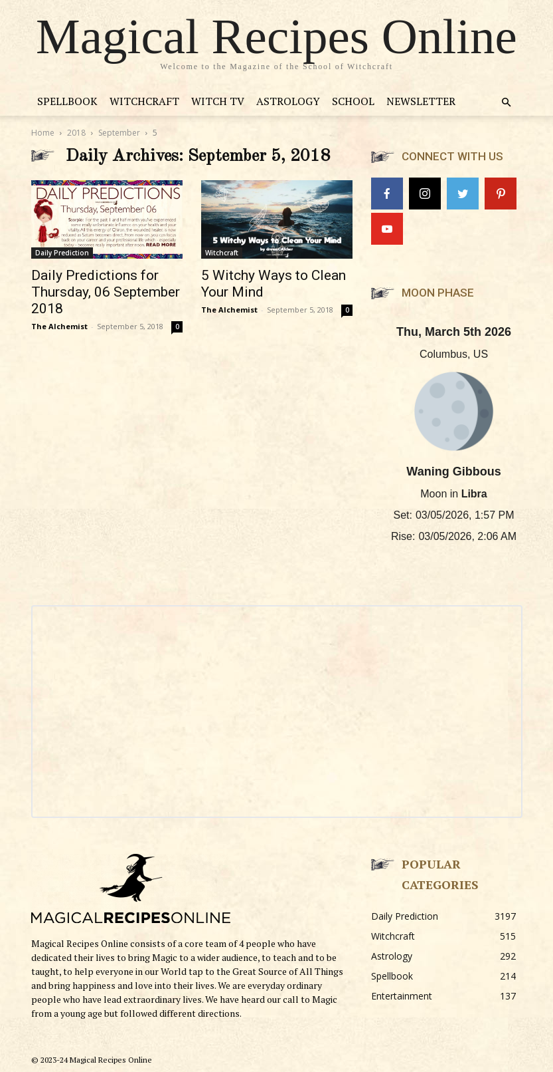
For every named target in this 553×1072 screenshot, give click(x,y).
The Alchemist (59, 326)
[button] (506, 102)
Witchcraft (144, 101)
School (353, 101)
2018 (76, 132)
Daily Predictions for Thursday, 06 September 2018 (105, 292)
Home (42, 132)
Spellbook (67, 101)
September (119, 132)
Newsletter (420, 101)
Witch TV (217, 101)
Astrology (288, 101)
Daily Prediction (62, 252)
